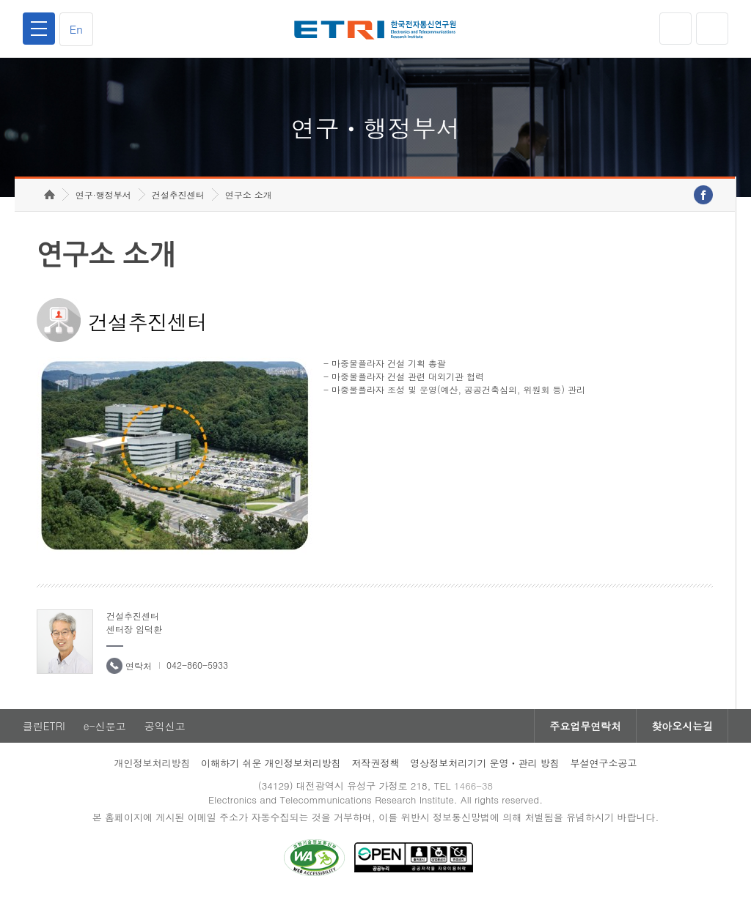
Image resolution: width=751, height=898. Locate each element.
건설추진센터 (178, 194)
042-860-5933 (197, 664)
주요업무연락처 (585, 726)
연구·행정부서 (103, 194)
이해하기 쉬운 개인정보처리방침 (271, 763)
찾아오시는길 (682, 726)
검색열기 (712, 28)
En (76, 29)
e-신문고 (105, 726)
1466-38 (473, 786)
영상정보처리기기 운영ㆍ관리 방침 (485, 763)
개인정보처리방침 (152, 763)
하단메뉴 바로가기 (0, 0)
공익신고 (165, 726)
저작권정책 (375, 763)
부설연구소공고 (604, 763)
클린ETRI (44, 726)
